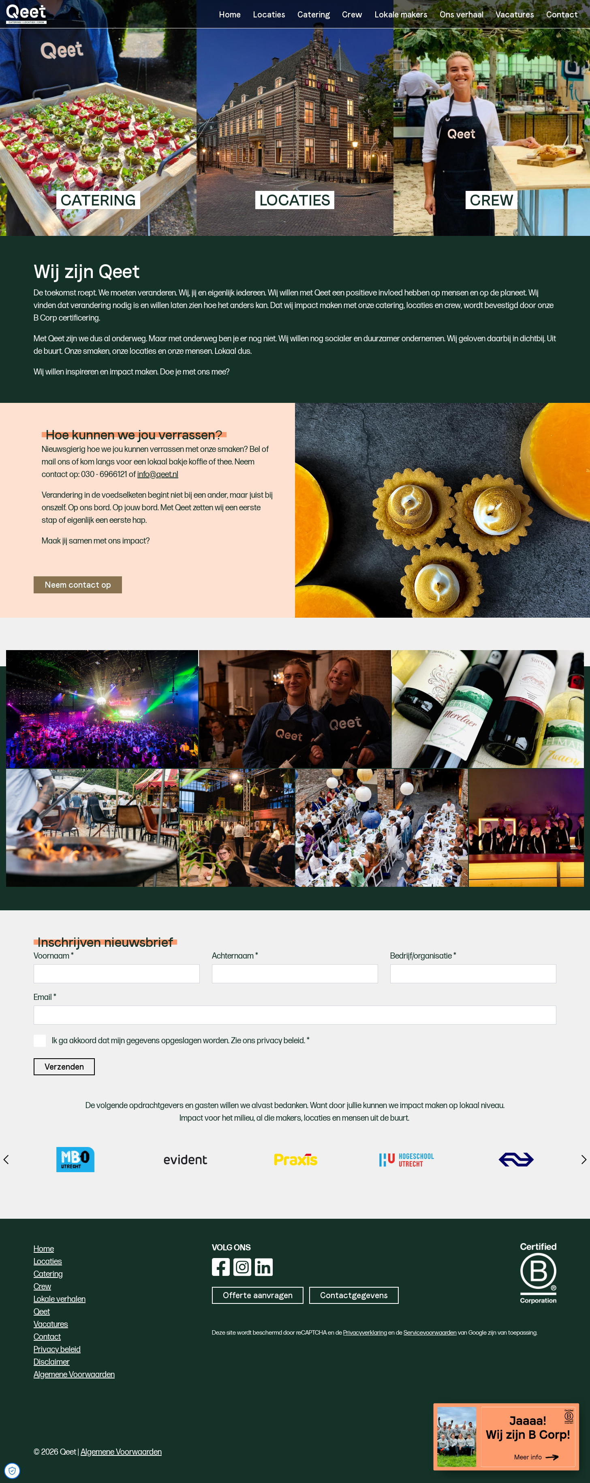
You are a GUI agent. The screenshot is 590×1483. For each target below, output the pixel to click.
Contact (562, 14)
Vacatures (515, 14)
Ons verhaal (461, 14)
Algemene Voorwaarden (74, 1375)
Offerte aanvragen (258, 1295)
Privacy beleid (57, 1350)
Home (230, 14)
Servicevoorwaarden (430, 1333)
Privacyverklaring (365, 1333)
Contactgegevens (354, 1295)
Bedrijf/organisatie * (423, 956)
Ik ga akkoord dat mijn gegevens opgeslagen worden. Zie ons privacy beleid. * (181, 1041)
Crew (352, 14)
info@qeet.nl (157, 474)
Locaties (269, 14)
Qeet (42, 1312)
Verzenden (64, 1067)
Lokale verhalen (60, 1299)
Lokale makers (401, 14)
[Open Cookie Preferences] (12, 1471)
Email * (45, 997)
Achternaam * (235, 956)
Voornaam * (54, 956)
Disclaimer (52, 1362)
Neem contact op (78, 585)
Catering (313, 14)
